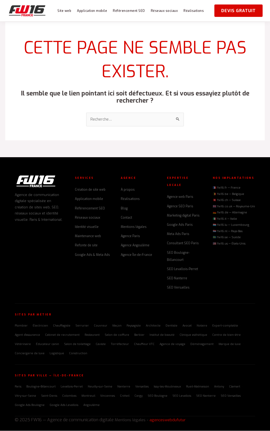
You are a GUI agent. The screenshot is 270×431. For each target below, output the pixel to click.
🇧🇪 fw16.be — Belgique (228, 194)
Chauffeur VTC (144, 345)
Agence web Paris (180, 197)
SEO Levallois (181, 396)
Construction (78, 354)
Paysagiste (134, 326)
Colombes (69, 396)
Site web (64, 11)
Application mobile (92, 11)
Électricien (40, 326)
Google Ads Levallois (64, 406)
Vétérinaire (23, 345)
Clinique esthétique (193, 335)
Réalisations (194, 11)
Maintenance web (88, 236)
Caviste (101, 345)
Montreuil (88, 396)
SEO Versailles (178, 288)
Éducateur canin (47, 345)
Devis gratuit (238, 10)
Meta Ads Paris (178, 234)
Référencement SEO (129, 11)
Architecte (153, 326)
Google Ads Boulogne (30, 406)
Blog (124, 209)
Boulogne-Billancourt (41, 387)
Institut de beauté (162, 335)
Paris (18, 387)
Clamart (234, 387)
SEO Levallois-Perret (182, 269)
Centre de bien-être (226, 335)
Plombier (21, 326)
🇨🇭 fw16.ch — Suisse (227, 201)
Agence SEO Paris (180, 206)
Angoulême (91, 406)
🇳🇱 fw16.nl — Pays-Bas (228, 231)
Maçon (117, 326)
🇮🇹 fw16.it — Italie (225, 219)
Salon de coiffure (117, 335)
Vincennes (107, 396)
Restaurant (92, 335)
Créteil (124, 396)
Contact (126, 218)
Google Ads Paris (180, 225)
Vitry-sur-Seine (25, 396)
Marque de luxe (230, 345)
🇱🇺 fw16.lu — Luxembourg (231, 225)
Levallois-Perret (72, 387)
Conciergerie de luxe (30, 354)
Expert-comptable (225, 326)
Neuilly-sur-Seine (100, 387)
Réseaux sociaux (164, 11)
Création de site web (90, 190)
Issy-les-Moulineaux (167, 387)
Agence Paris (130, 236)
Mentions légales (134, 227)
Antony (219, 387)
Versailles (142, 387)
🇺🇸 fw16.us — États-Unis (229, 244)
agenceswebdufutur (171, 420)
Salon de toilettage (77, 345)
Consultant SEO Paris (183, 244)
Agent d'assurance (27, 335)
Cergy (138, 396)
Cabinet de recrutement (62, 335)
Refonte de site (86, 246)
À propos (128, 190)
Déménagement (202, 345)
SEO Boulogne (157, 396)
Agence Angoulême (135, 246)
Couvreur (100, 326)
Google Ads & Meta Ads (92, 255)
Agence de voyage (172, 345)
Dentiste (171, 326)
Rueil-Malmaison (197, 387)
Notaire (202, 326)
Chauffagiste (61, 326)
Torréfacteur (120, 345)
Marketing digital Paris (183, 216)
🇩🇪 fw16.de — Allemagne (230, 213)
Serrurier (82, 326)
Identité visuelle (87, 227)
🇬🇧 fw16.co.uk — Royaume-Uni (234, 207)
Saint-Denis (49, 396)
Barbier (139, 335)
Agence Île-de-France (136, 255)
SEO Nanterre (177, 279)
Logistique (57, 354)
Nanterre (123, 387)
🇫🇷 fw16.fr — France (226, 188)
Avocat (187, 326)
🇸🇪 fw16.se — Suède (227, 238)
